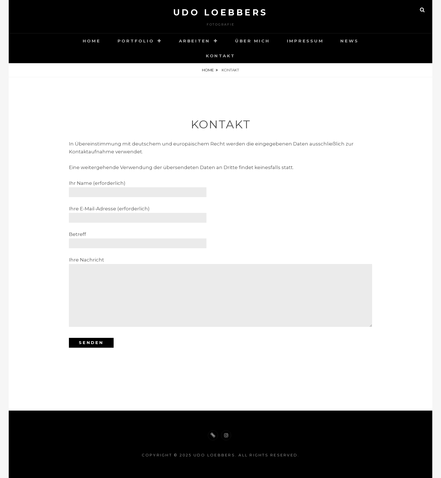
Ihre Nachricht (220, 292)
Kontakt (220, 55)
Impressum (305, 41)
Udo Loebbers (220, 12)
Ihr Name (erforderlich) (137, 187)
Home (92, 41)
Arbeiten (194, 41)
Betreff (137, 238)
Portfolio (136, 41)
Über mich (252, 41)
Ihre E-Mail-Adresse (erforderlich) (137, 213)
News (349, 41)
